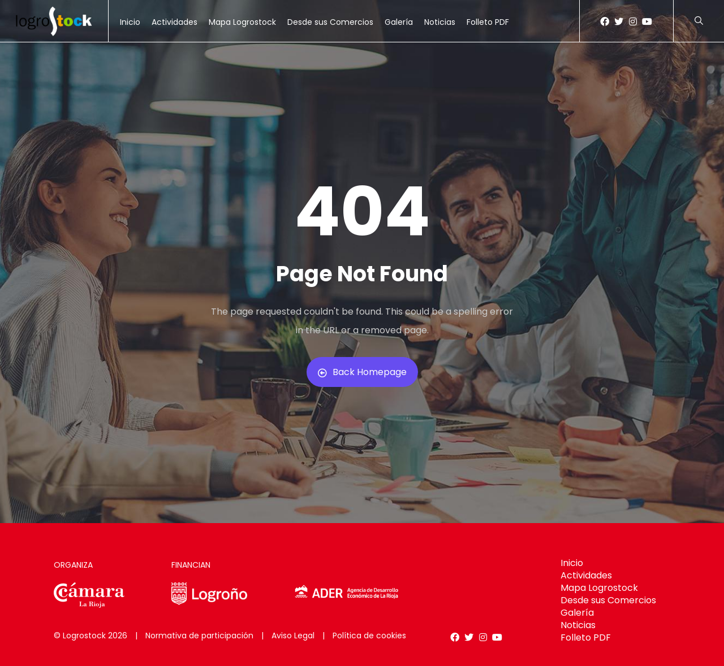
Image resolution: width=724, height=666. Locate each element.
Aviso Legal (293, 635)
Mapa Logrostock (242, 22)
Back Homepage (362, 371)
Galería (399, 22)
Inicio (130, 22)
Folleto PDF (488, 22)
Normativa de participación (199, 635)
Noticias (439, 22)
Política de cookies (369, 635)
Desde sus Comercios (330, 22)
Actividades (174, 22)
